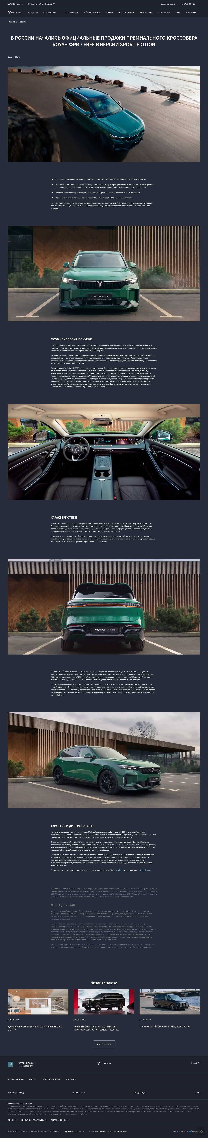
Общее (11, 1120)
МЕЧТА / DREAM (49, 12)
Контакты (191, 12)
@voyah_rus (145, 870)
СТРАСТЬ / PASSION (70, 12)
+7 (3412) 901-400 (25, 1066)
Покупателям (145, 12)
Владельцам (163, 12)
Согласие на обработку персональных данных (108, 1131)
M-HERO (109, 12)
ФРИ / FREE (33, 12)
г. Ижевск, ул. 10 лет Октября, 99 (41, 4)
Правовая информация (74, 1131)
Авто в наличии (126, 12)
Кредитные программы (32, 1120)
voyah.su (118, 870)
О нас (177, 12)
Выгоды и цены (58, 1120)
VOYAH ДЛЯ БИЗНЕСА (50, 1079)
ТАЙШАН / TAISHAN (92, 12)
